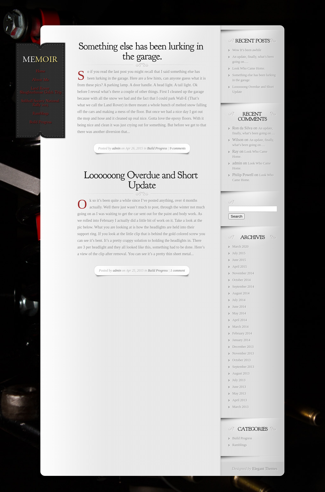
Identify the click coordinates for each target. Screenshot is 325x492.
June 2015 (239, 260)
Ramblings (239, 445)
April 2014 (239, 320)
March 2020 (240, 247)
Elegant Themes (264, 469)
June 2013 (239, 387)
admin (116, 148)
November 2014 (243, 273)
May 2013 (239, 393)
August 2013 (241, 373)
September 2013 (243, 367)
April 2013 (239, 400)
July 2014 (238, 300)
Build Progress (157, 148)
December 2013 (242, 347)
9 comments (178, 148)
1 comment (177, 270)
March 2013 (240, 407)
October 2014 (241, 280)
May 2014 (239, 313)
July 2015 (238, 253)
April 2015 (239, 267)
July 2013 (238, 380)
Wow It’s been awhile (246, 50)
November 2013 (243, 353)
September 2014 (243, 287)
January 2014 (241, 340)
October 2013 (241, 360)
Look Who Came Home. (248, 68)
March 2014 (240, 327)
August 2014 (241, 293)
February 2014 (242, 333)
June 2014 (239, 307)
